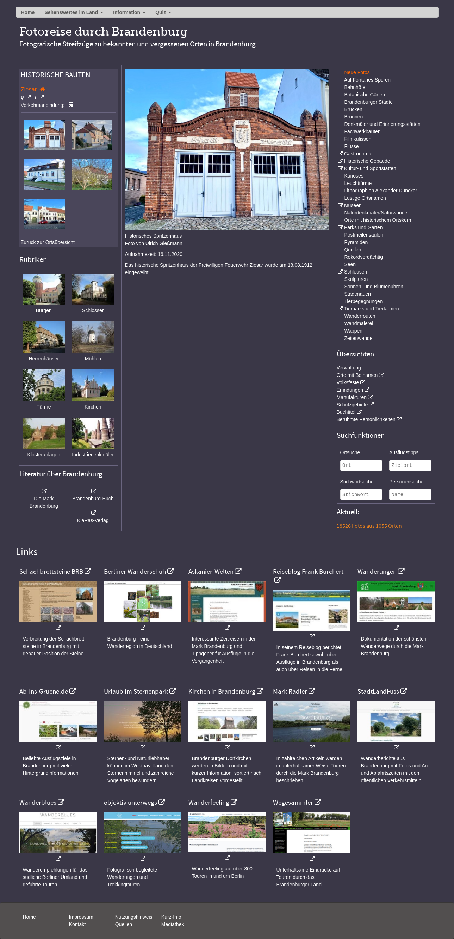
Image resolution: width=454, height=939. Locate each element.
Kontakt (77, 924)
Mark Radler (290, 691)
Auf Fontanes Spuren (367, 80)
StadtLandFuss (378, 691)
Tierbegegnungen (363, 301)
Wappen (353, 331)
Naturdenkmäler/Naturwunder (376, 213)
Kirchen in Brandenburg (221, 691)
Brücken (353, 109)
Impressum (81, 917)
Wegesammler (293, 802)
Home (28, 12)
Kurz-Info (171, 917)
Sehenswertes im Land (71, 12)
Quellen (352, 249)
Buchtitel (346, 412)
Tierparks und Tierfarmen (371, 308)
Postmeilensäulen (363, 235)
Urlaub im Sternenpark (136, 691)
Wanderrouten (359, 316)
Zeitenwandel (358, 338)
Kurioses (353, 176)
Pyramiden (356, 242)
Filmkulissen (357, 139)
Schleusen (355, 272)
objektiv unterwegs (130, 802)
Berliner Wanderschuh (135, 571)
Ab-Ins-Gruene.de (43, 691)
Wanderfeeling (208, 802)
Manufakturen (352, 397)
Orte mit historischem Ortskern (377, 220)
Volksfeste (348, 382)
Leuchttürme (358, 183)
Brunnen (353, 117)
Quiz (160, 12)
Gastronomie (358, 153)
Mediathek (172, 924)
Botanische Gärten (364, 94)
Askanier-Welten (211, 571)
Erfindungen (350, 390)
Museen (353, 205)
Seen (350, 264)
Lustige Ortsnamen (365, 198)
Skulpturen (356, 279)
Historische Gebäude (367, 161)
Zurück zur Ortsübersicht (48, 242)
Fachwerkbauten (362, 131)
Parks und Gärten (363, 227)
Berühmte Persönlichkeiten (366, 419)
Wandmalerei (358, 323)
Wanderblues (37, 802)
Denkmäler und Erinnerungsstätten (382, 124)
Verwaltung (349, 368)
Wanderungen (377, 571)
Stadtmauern (358, 294)
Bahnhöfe (354, 87)
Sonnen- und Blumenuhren (373, 286)
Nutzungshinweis (134, 917)
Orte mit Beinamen (357, 375)
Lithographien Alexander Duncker (380, 190)
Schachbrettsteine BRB (51, 571)
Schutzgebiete (352, 404)
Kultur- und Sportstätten (370, 168)
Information (126, 12)
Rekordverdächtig (363, 257)
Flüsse (351, 146)
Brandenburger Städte (368, 102)
